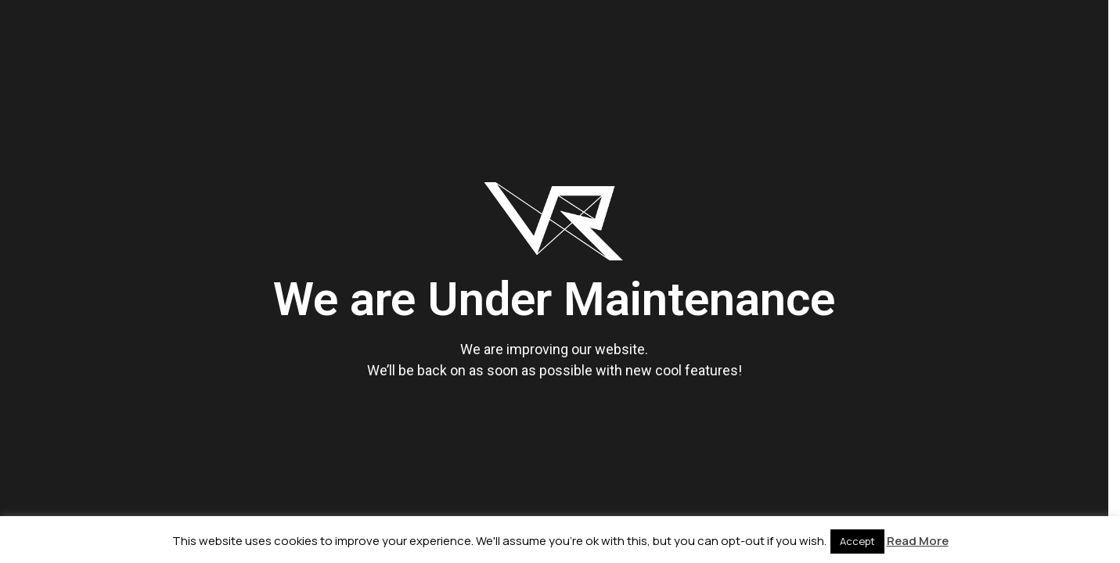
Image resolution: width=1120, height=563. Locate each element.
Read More (918, 541)
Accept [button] (857, 541)
